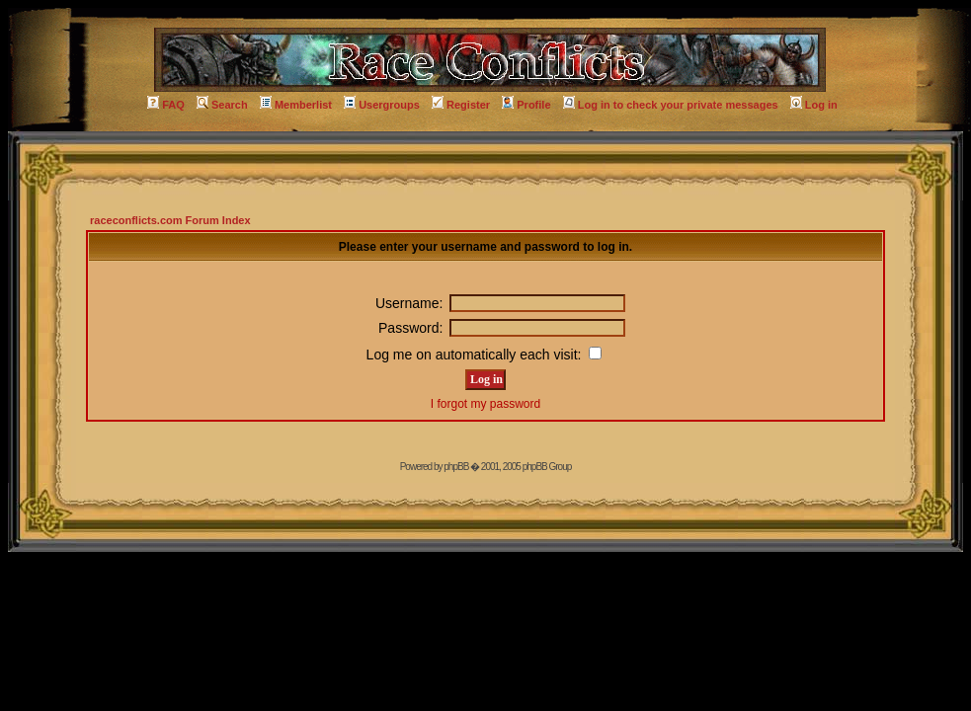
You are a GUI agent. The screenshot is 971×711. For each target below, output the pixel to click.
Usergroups (382, 105)
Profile (526, 105)
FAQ (166, 105)
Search (222, 105)
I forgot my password (485, 404)
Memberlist (296, 105)
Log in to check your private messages (670, 105)
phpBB (456, 466)
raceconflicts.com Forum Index (170, 220)
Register (461, 105)
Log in (814, 105)
